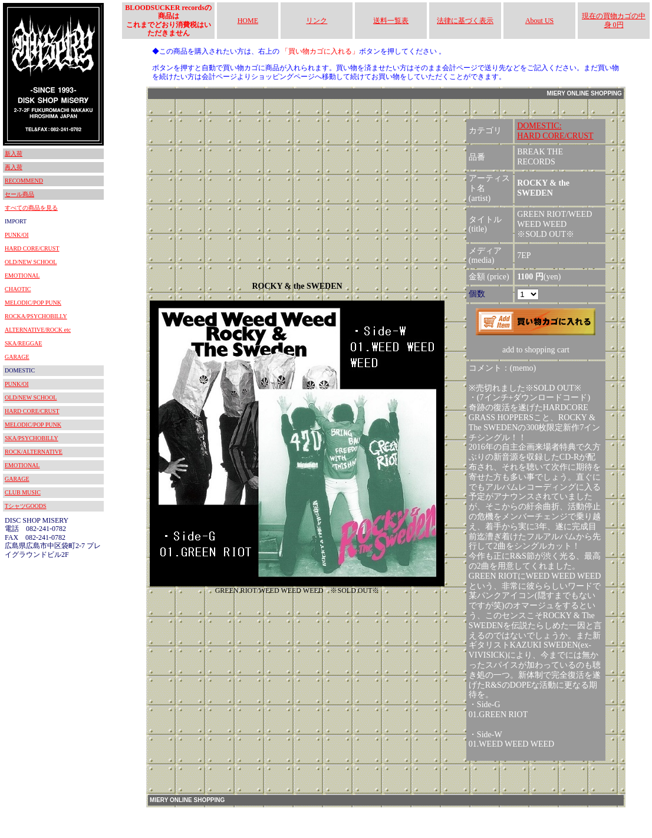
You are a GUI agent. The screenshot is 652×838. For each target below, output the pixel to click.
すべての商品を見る (31, 207)
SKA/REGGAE (23, 343)
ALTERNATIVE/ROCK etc (38, 329)
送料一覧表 (391, 21)
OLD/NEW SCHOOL (31, 262)
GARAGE (17, 357)
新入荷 (13, 153)
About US (539, 21)
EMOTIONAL (22, 275)
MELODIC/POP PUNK (33, 302)
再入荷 (13, 167)
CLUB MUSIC (23, 492)
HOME (248, 21)
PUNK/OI (17, 235)
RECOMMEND (24, 180)
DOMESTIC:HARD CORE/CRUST (555, 130)
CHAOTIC (18, 289)
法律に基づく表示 (465, 21)
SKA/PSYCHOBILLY (31, 438)
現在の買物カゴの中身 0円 (614, 20)
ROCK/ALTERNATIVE (33, 451)
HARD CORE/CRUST (32, 248)
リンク (316, 21)
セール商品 (19, 194)
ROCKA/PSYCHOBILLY (36, 316)
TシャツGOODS (26, 506)
